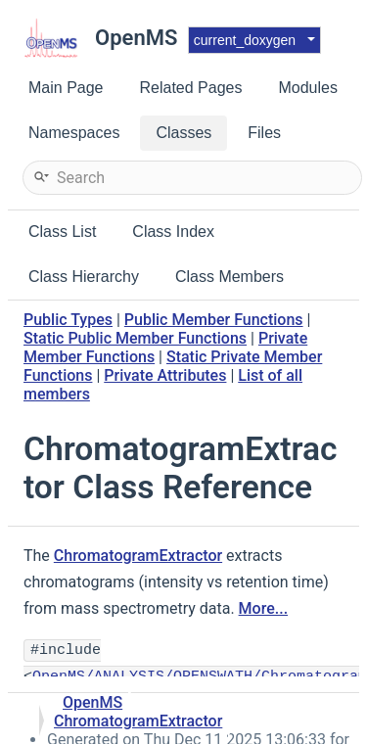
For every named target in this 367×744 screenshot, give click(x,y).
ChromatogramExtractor (138, 555)
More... (263, 608)
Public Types (68, 319)
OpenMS (92, 702)
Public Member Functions (213, 319)
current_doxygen (245, 40)
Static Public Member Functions (135, 338)
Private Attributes (165, 375)
